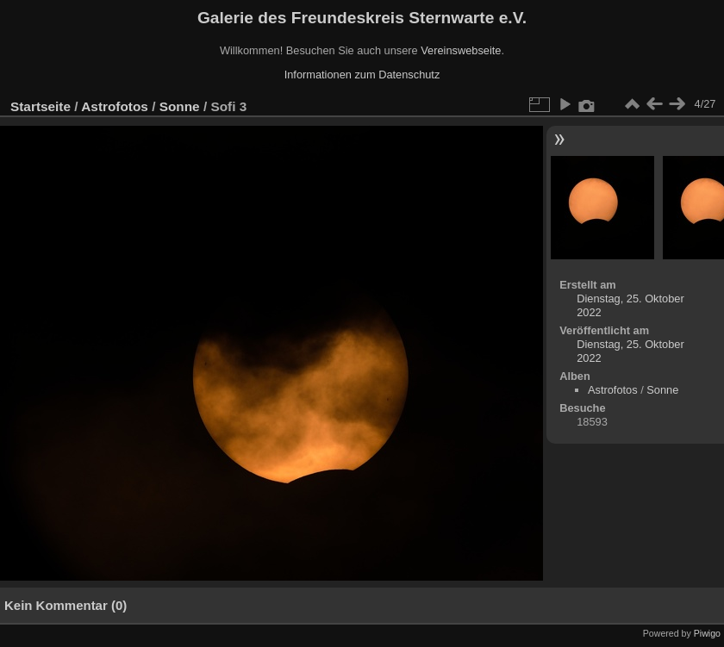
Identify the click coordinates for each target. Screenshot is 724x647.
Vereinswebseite (461, 50)
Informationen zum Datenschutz (362, 74)
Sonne (179, 106)
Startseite (40, 106)
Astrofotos (114, 106)
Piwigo (707, 633)
